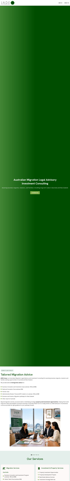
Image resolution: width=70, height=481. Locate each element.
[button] (19, 3)
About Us (60, 2)
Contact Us (66, 2)
